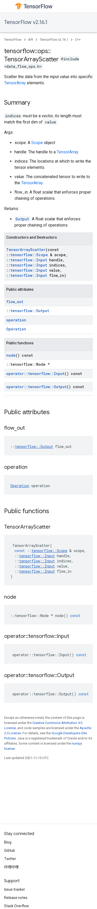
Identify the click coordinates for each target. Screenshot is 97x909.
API (30, 39)
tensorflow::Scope (29, 254)
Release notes (15, 898)
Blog (7, 842)
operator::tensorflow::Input (35, 373)
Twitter (10, 859)
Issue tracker (14, 889)
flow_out (14, 301)
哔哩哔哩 (11, 867)
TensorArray (15, 82)
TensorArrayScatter (26, 249)
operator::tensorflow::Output (36, 386)
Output (22, 218)
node (11, 355)
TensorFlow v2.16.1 (25, 22)
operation (16, 320)
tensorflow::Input (28, 259)
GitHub (9, 850)
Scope (37, 142)
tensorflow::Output (29, 310)
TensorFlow (12, 39)
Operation (16, 329)
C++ (78, 39)
